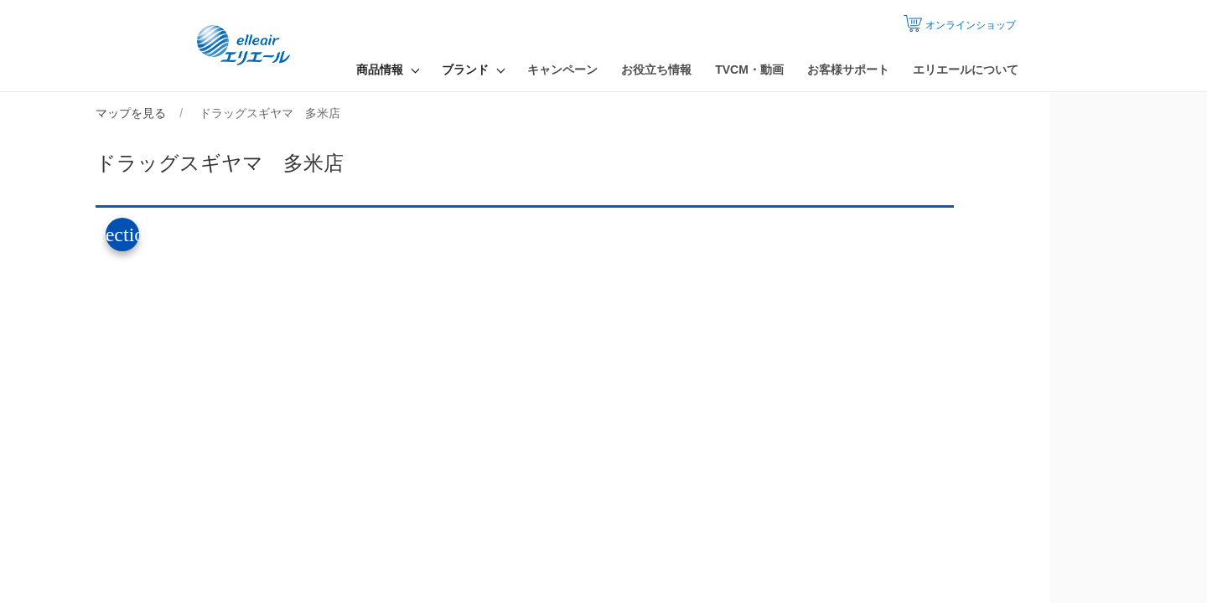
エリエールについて (965, 69)
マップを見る (209, 113)
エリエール (247, 46)
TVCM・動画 (749, 69)
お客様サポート (848, 69)
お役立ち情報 (656, 69)
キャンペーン (562, 69)
